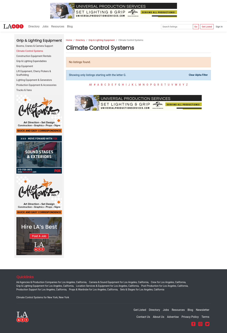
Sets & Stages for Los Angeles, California (142, 289)
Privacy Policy (190, 317)
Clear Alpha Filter (198, 75)
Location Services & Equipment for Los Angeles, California (107, 285)
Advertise (173, 317)
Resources (57, 26)
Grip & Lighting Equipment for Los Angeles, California (45, 285)
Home (69, 40)
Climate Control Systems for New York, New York (42, 297)
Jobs (45, 26)
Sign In (219, 26)
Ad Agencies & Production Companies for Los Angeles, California (51, 282)
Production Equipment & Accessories (36, 85)
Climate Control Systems (29, 51)
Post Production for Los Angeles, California (164, 285)
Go (195, 26)
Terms (205, 317)
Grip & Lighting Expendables (31, 61)
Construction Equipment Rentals (33, 56)
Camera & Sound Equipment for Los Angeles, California (118, 282)
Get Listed (207, 26)
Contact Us (143, 317)
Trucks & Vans (24, 90)
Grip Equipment (24, 66)
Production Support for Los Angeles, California (41, 289)
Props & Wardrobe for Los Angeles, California (93, 289)
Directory (34, 26)
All (90, 84)
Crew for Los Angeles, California (168, 282)
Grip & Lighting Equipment (102, 40)
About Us (158, 317)
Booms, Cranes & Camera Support (34, 46)
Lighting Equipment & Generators (34, 80)
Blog (70, 26)
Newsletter (202, 310)
